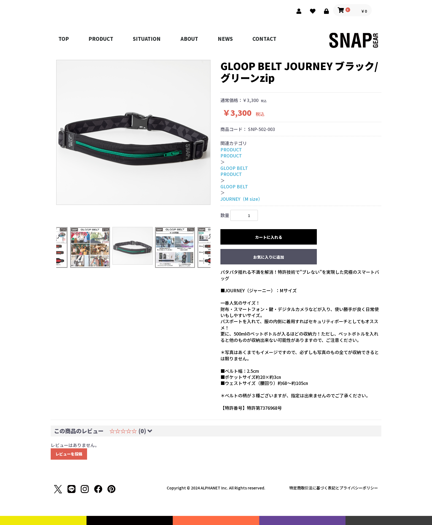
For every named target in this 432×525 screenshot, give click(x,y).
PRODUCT (100, 38)
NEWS (225, 38)
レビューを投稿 (68, 454)
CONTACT (264, 38)
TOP (63, 38)
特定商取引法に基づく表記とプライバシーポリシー (333, 488)
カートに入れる (268, 237)
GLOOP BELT (234, 168)
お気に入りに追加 (268, 257)
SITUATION (147, 38)
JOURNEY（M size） (241, 199)
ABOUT (189, 38)
